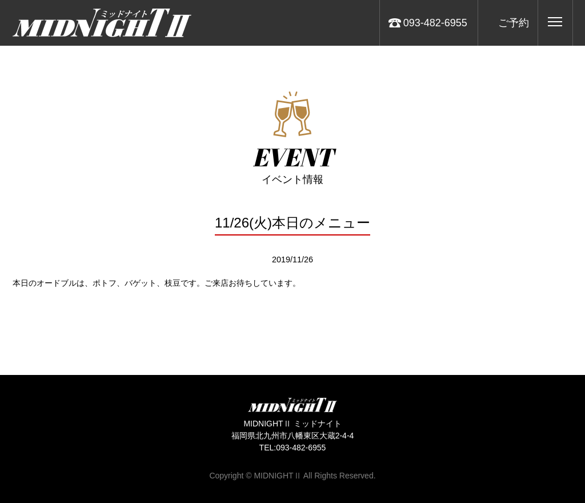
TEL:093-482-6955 (292, 447)
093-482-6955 (435, 23)
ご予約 (513, 23)
